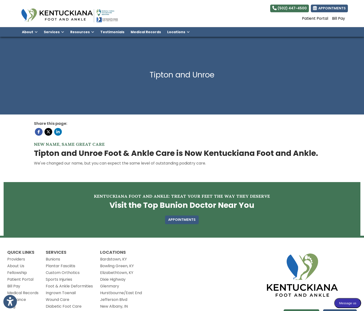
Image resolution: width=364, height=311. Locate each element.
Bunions (53, 259)
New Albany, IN (114, 306)
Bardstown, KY (113, 259)
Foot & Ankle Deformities (69, 286)
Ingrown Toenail (61, 293)
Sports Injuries (59, 279)
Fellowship (17, 272)
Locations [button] (178, 32)
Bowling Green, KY (117, 266)
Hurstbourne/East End (121, 293)
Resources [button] (82, 32)
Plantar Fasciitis (60, 266)
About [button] (30, 32)
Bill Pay (338, 18)
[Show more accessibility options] (10, 302)
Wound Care (57, 299)
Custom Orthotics (63, 272)
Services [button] (54, 32)
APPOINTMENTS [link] (329, 8)
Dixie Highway (113, 279)
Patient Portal (315, 18)
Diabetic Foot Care (64, 306)
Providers (16, 259)
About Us (15, 266)
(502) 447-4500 (289, 8)
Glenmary (109, 286)
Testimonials (112, 32)
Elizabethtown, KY (116, 272)
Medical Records (147, 31)
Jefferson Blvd (113, 299)
